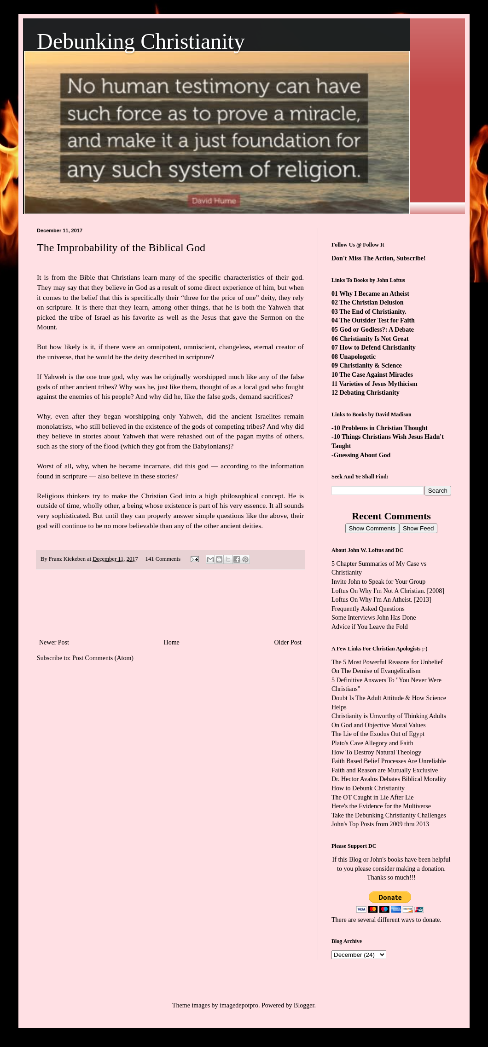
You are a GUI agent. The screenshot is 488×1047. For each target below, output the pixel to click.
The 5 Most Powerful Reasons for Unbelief (387, 662)
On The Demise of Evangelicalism (375, 670)
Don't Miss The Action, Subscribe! (378, 258)
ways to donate (420, 919)
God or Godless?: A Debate (377, 329)
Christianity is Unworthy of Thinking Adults (388, 716)
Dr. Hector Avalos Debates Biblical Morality (388, 779)
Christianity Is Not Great (374, 338)
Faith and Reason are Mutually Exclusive (384, 770)
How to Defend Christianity (378, 347)
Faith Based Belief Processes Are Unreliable (388, 761)
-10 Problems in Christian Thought (379, 428)
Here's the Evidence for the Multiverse (381, 806)
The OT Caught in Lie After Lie (372, 797)
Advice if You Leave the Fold (369, 626)
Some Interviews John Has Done (373, 617)
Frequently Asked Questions (368, 608)
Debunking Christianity (141, 41)
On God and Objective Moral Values (378, 725)
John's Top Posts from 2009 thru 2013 (380, 824)
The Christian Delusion (371, 302)
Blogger (304, 1005)
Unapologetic (358, 356)
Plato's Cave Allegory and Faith (372, 743)
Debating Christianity (370, 392)
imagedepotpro (239, 1005)
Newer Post (54, 642)
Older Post (288, 642)
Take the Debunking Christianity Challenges (388, 815)
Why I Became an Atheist (374, 293)
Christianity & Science (371, 365)
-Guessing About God (360, 455)
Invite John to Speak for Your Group (378, 581)
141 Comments (163, 559)
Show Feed (418, 528)
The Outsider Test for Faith (377, 320)
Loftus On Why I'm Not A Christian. (378, 590)
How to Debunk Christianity (368, 788)
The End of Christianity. (372, 311)
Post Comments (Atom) (103, 658)
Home (172, 642)
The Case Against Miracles (376, 374)
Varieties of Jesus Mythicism (378, 383)
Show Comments (372, 528)
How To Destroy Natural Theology (376, 752)
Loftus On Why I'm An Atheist (371, 599)
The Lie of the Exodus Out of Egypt (377, 734)
